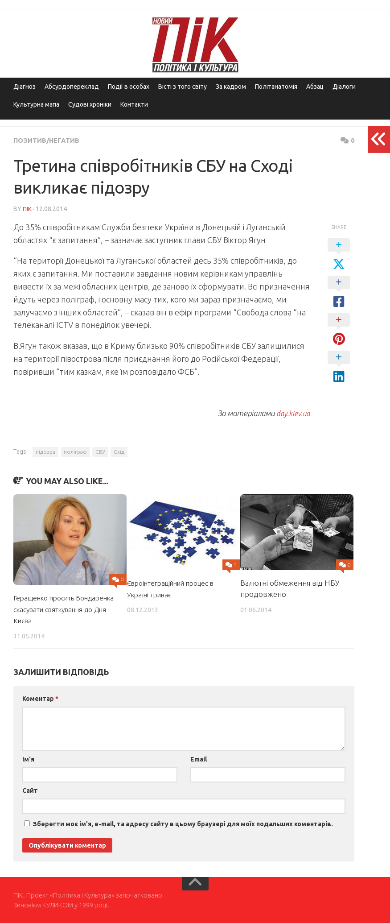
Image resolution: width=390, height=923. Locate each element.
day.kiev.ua (291, 412)
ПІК (27, 208)
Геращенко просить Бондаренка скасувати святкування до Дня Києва (59, 608)
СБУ (100, 451)
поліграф (75, 451)
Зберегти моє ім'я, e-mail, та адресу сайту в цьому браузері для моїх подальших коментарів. (183, 823)
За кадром (231, 86)
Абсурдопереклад (72, 86)
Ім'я (28, 758)
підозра (45, 451)
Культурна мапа (36, 104)
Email (198, 758)
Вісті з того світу (182, 86)
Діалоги (344, 86)
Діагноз (24, 86)
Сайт (30, 789)
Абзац (315, 86)
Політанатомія (276, 86)
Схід (119, 451)
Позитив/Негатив (48, 140)
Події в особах (128, 86)
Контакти (134, 104)
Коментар (40, 697)
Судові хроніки (89, 104)
